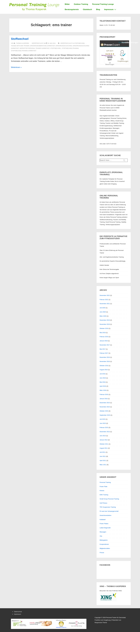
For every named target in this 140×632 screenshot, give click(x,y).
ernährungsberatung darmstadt (42, 46)
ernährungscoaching (64, 46)
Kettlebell (102, 519)
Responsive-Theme (101, 622)
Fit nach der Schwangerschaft (109, 511)
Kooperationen (104, 544)
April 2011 (103, 460)
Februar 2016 (104, 394)
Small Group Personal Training (109, 499)
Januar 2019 (104, 341)
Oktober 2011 (104, 444)
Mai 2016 (102, 382)
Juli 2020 (102, 308)
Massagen (103, 532)
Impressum (110, 9)
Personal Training (105, 482)
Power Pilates (104, 523)
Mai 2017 (102, 349)
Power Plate (103, 486)
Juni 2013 (103, 435)
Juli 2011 (102, 452)
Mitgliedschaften (105, 548)
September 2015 (105, 415)
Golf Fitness (103, 503)
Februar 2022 (104, 299)
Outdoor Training (81, 4)
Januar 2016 (104, 398)
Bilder (67, 4)
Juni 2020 (103, 312)
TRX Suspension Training (108, 507)
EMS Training (104, 495)
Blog (98, 9)
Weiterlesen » (16, 67)
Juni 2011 (103, 456)
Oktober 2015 (104, 411)
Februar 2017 (104, 353)
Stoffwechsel (19, 38)
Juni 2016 (103, 378)
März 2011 (103, 464)
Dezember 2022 (105, 295)
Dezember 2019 (105, 320)
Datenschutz (18, 611)
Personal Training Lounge (103, 4)
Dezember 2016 (105, 357)
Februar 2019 (104, 336)
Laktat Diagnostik (105, 528)
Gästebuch (87, 9)
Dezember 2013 (105, 431)
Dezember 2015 (105, 402)
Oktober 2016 (104, 365)
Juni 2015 (103, 423)
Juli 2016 (102, 374)
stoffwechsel (55, 48)
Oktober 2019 (104, 328)
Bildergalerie (104, 540)
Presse (102, 552)
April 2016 (103, 386)
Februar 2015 (104, 427)
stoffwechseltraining (70, 48)
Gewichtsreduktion (105, 515)
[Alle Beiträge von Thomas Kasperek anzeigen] (21, 43)
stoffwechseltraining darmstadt (23, 51)
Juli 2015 (102, 419)
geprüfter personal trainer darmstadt (35, 48)
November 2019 (105, 324)
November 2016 (105, 361)
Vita (101, 536)
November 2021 (105, 303)
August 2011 (104, 448)
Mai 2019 (102, 332)
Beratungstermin (72, 9)
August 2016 (104, 369)
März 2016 (103, 390)
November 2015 (105, 407)
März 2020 (103, 316)
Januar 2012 (104, 440)
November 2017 (105, 345)
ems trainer (24, 46)
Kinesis (102, 490)
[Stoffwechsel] (51, 43)
